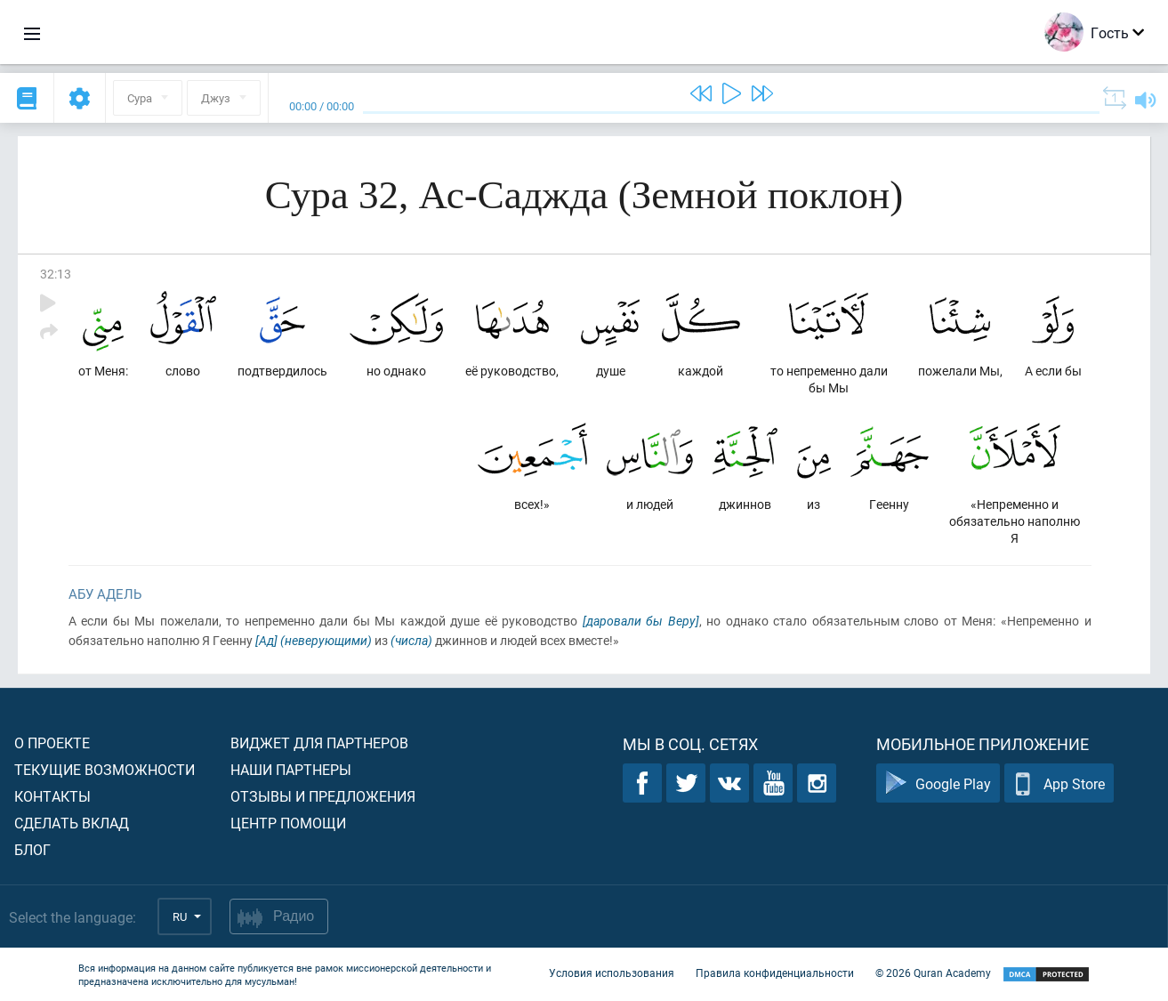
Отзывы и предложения (322, 796)
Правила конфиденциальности (775, 972)
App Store (1059, 783)
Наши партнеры (290, 769)
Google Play (938, 783)
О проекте (52, 742)
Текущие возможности (104, 769)
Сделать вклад (71, 822)
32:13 (55, 273)
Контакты (52, 796)
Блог (32, 849)
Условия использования (611, 972)
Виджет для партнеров (319, 742)
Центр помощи (288, 822)
